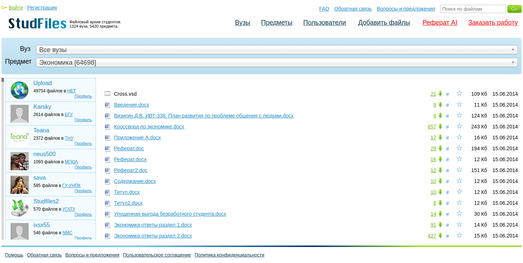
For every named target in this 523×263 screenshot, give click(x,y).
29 (433, 148)
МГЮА (71, 161)
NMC (67, 232)
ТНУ (69, 138)
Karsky (42, 107)
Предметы (276, 22)
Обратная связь (353, 9)
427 (432, 236)
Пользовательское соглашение (157, 255)
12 (433, 170)
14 (433, 214)
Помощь (14, 255)
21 (433, 94)
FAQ (324, 9)
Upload (42, 83)
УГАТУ (68, 209)
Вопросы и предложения (406, 9)
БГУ (69, 114)
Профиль (83, 96)
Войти (16, 8)
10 (433, 181)
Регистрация (42, 8)
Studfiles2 (46, 201)
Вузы (242, 22)
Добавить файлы (384, 22)
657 (432, 126)
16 (433, 159)
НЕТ (71, 90)
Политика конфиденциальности (229, 255)
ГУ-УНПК (71, 185)
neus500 (44, 154)
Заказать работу (493, 22)
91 (433, 225)
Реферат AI (439, 22)
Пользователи (324, 22)
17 (433, 137)
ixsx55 (41, 225)
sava (39, 178)
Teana (41, 130)
